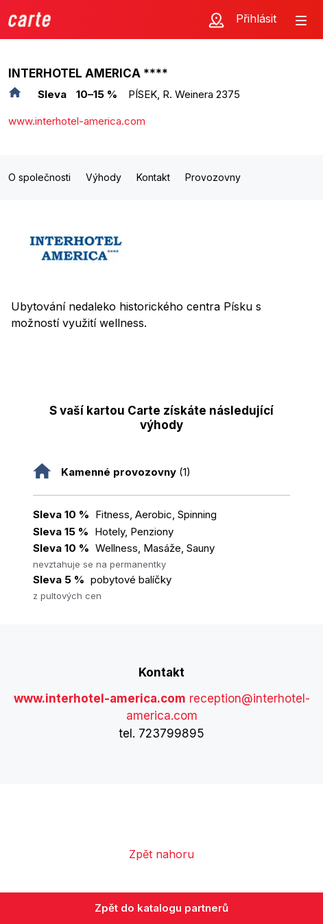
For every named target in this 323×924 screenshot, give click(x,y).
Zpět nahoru (161, 854)
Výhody (103, 177)
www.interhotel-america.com (76, 120)
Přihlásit (256, 18)
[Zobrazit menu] (301, 19)
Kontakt (153, 177)
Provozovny (213, 177)
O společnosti (39, 177)
